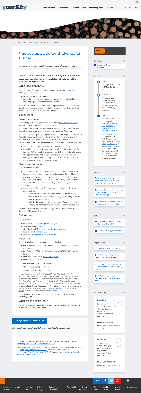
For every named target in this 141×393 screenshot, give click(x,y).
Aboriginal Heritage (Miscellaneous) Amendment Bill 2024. (46, 342)
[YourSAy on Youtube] (117, 381)
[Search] (114, 7)
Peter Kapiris (101, 339)
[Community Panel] (96, 7)
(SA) (33, 349)
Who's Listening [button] (109, 293)
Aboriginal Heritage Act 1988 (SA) (109, 248)
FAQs (41, 226)
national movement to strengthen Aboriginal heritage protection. (48, 123)
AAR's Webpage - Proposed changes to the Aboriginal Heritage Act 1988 (108, 278)
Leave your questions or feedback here (29, 321)
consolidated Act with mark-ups (44, 234)
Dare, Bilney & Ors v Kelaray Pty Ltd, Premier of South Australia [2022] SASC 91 (108, 266)
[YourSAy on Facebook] (105, 381)
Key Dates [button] (109, 61)
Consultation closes (103, 65)
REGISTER (99, 51)
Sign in (127, 8)
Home (18, 42)
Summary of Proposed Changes (32, 211)
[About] (84, 7)
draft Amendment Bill (39, 232)
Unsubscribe (132, 387)
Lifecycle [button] (109, 76)
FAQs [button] (109, 216)
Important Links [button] (109, 243)
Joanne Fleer (101, 300)
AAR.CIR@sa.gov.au (50, 256)
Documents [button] (109, 173)
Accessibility (72, 387)
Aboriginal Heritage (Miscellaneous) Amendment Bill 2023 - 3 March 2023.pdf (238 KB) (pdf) (109, 192)
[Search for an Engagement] (68, 7)
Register (134, 8)
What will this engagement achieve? (110, 231)
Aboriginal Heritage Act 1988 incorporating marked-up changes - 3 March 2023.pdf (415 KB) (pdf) (108, 180)
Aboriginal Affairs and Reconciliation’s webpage (46, 229)
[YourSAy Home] (49, 7)
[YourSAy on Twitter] (111, 381)
